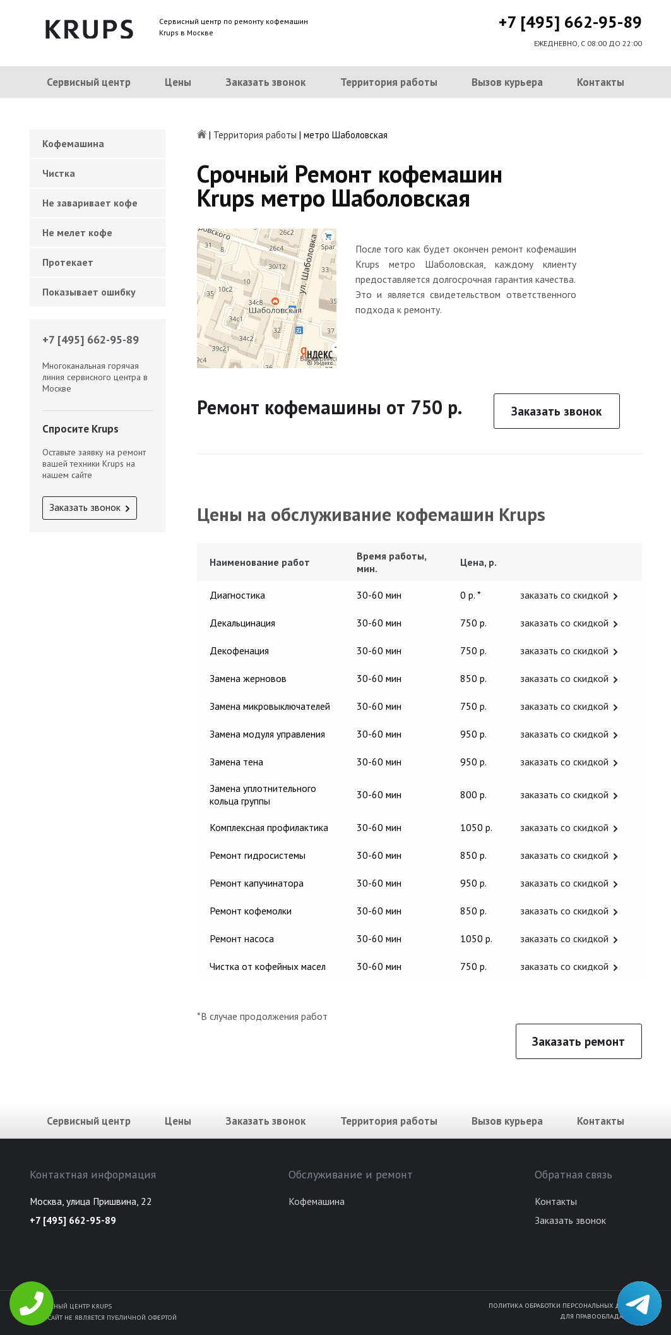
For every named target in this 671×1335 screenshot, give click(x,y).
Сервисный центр (89, 82)
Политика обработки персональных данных (565, 1305)
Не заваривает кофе (90, 202)
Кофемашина (73, 143)
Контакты (600, 82)
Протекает (67, 262)
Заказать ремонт (578, 1041)
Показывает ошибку (89, 291)
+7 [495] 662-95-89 (570, 21)
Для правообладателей (601, 1316)
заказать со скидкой (564, 595)
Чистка (58, 173)
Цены (178, 82)
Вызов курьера (507, 82)
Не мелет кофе (77, 232)
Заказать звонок (265, 82)
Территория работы (388, 82)
